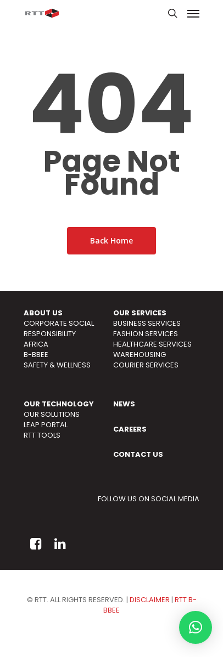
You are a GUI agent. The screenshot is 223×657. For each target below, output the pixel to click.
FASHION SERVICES (145, 333)
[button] (195, 627)
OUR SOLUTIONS (52, 414)
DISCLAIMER (150, 599)
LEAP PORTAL (46, 425)
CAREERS (130, 429)
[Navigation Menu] (193, 13)
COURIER (128, 365)
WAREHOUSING (139, 354)
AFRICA (36, 344)
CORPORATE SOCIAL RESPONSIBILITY (59, 328)
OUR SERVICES (139, 313)
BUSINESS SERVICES (147, 323)
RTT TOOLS (42, 435)
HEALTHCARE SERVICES (152, 344)
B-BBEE (36, 354)
